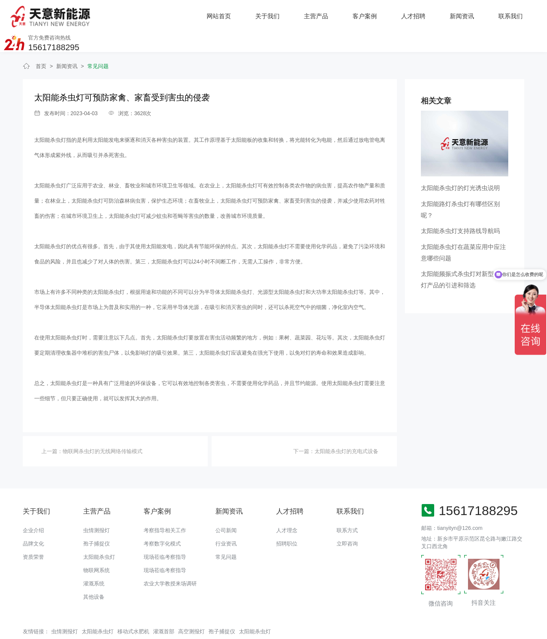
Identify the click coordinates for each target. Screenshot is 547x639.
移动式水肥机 (133, 610)
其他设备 (93, 575)
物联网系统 (96, 549)
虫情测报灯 (96, 509)
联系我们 (419, 15)
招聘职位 (286, 522)
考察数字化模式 (162, 522)
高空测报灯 (191, 610)
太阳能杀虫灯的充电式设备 (346, 430)
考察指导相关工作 (165, 509)
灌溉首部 (163, 610)
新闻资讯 (371, 15)
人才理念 (286, 509)
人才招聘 (322, 15)
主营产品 (225, 15)
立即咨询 (347, 522)
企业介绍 (33, 509)
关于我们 (176, 15)
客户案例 (273, 15)
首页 (41, 45)
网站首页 (127, 15)
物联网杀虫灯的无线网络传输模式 (102, 430)
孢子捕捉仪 (96, 522)
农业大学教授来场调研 (170, 562)
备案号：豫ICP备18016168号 (270, 629)
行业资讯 (226, 522)
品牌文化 (33, 522)
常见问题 (98, 45)
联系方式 (347, 509)
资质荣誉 (33, 536)
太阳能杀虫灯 (99, 536)
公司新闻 (226, 509)
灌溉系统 (93, 562)
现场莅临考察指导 (165, 536)
